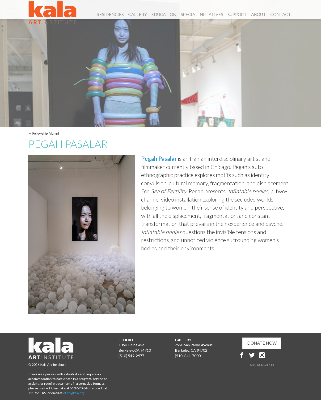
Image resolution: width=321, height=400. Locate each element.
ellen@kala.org (73, 393)
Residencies (110, 14)
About (258, 14)
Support (237, 14)
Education (163, 14)
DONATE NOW (262, 343)
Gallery (137, 14)
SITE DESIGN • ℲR (262, 365)
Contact (280, 14)
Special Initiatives (202, 14)
